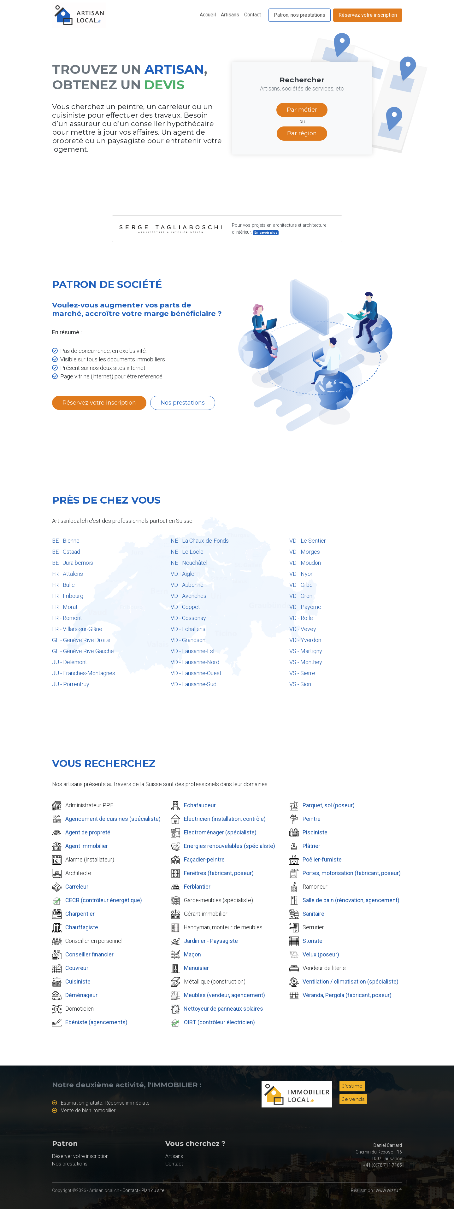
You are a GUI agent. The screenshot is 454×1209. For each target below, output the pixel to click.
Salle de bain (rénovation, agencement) (351, 900)
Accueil (208, 15)
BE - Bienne (66, 540)
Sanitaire (313, 913)
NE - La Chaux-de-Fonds (200, 540)
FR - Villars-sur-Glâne (77, 629)
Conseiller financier (89, 954)
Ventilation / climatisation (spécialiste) (350, 981)
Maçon (192, 954)
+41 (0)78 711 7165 (382, 1165)
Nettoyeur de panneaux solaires (223, 1008)
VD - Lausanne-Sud (193, 684)
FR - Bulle (63, 584)
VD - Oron (300, 596)
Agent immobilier (86, 846)
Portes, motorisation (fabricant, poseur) (352, 873)
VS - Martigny (305, 651)
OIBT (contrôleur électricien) (219, 1022)
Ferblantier (197, 886)
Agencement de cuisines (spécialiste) (113, 818)
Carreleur (76, 886)
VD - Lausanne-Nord (195, 662)
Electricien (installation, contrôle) (225, 818)
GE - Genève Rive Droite (81, 640)
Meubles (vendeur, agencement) (224, 995)
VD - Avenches (188, 596)
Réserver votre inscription (80, 1156)
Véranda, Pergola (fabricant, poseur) (347, 995)
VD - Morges (304, 551)
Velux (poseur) (321, 954)
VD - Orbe (301, 584)
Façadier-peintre (204, 859)
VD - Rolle (301, 618)
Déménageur (81, 995)
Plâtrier (311, 846)
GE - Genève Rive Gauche (83, 651)
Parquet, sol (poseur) (329, 805)
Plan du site (152, 1190)
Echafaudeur (200, 805)
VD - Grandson (188, 640)
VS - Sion (300, 684)
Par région (302, 133)
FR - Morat (65, 607)
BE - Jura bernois (72, 562)
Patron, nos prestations (299, 15)
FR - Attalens (67, 573)
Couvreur (76, 968)
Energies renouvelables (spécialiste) (229, 846)
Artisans (230, 15)
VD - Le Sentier (307, 540)
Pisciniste (315, 832)
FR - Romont (67, 618)
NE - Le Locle (187, 551)
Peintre (312, 818)
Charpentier (80, 913)
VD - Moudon (305, 562)
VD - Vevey (302, 629)
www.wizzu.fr (389, 1190)
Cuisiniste (78, 981)
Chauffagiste (81, 927)
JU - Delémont (69, 662)
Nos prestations (183, 402)
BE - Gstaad (66, 551)
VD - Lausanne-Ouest (196, 673)
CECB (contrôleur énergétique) (103, 900)
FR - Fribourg (67, 596)
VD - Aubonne (187, 584)
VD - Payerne (305, 607)
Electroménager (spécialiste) (220, 832)
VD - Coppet (185, 607)
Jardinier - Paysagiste (211, 940)
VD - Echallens (188, 629)
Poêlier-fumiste (322, 859)
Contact (252, 15)
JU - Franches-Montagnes (83, 673)
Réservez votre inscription (368, 15)
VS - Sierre (302, 673)
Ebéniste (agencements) (96, 1022)
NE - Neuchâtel (189, 562)
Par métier (302, 109)
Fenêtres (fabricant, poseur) (219, 873)
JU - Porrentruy (70, 684)
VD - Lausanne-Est (193, 651)
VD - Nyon (301, 573)
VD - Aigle (182, 573)
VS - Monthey (305, 662)
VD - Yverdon (305, 640)
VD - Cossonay (188, 618)
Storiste (312, 940)
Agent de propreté (87, 832)
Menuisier (196, 968)
